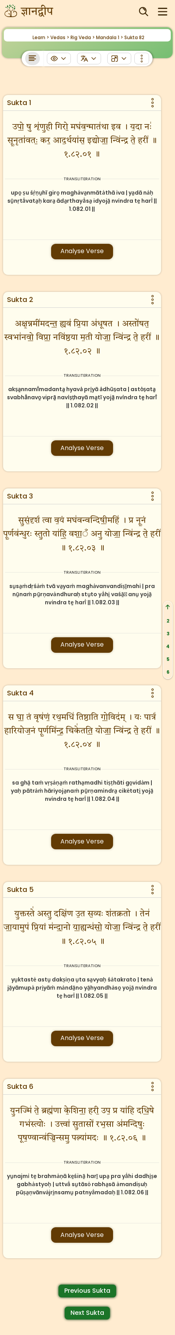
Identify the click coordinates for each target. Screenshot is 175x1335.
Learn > (41, 37)
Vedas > (59, 37)
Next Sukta (87, 1312)
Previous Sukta (87, 1290)
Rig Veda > (82, 37)
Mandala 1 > (109, 37)
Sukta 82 (134, 37)
